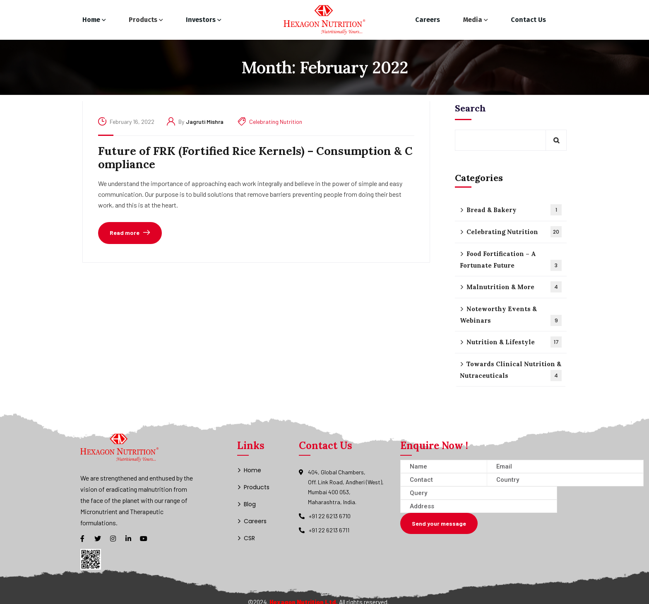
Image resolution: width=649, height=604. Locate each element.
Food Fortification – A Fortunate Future (511, 260)
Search (470, 108)
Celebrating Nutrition (275, 121)
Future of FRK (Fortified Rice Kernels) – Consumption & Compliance (255, 157)
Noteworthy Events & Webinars (511, 315)
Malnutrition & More (514, 286)
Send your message (439, 523)
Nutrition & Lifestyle (514, 342)
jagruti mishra (205, 121)
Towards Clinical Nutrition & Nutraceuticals (511, 370)
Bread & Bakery (514, 209)
